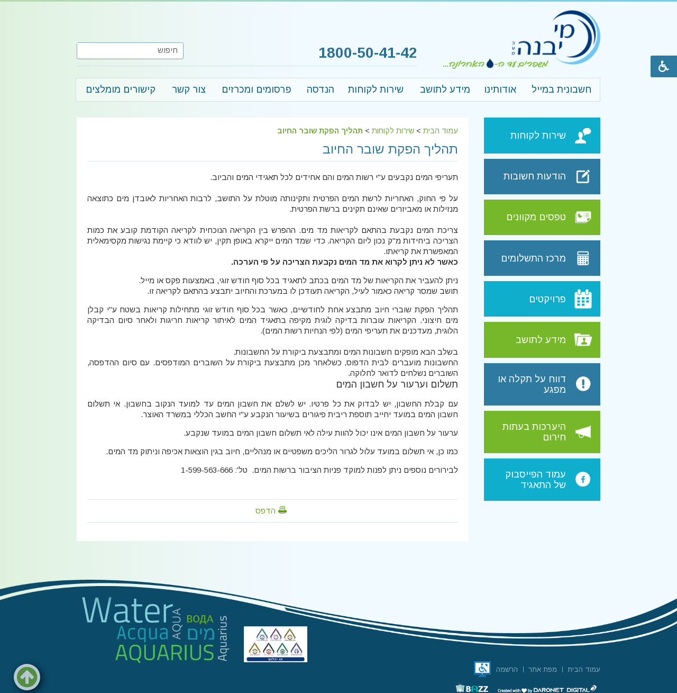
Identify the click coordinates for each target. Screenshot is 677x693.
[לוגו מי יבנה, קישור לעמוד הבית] (521, 39)
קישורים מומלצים (120, 89)
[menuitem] (561, 89)
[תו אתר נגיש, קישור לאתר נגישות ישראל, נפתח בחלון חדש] (482, 669)
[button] (85, 50)
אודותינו (500, 89)
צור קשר (189, 89)
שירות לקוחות (376, 89)
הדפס (265, 510)
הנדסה (320, 89)
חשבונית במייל (561, 89)
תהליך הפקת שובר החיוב (320, 131)
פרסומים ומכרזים (256, 89)
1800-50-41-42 (365, 53)
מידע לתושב (445, 89)
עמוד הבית (440, 131)
